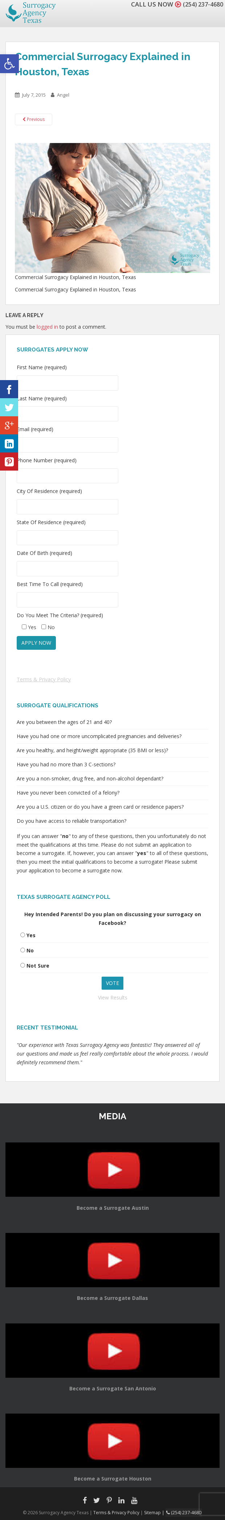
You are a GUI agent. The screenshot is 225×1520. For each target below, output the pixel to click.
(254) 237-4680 (201, 4)
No (30, 950)
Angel (63, 95)
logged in (47, 326)
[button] (9, 63)
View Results (112, 997)
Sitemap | (156, 1512)
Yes (31, 935)
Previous (33, 119)
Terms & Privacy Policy (44, 679)
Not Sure (37, 965)
